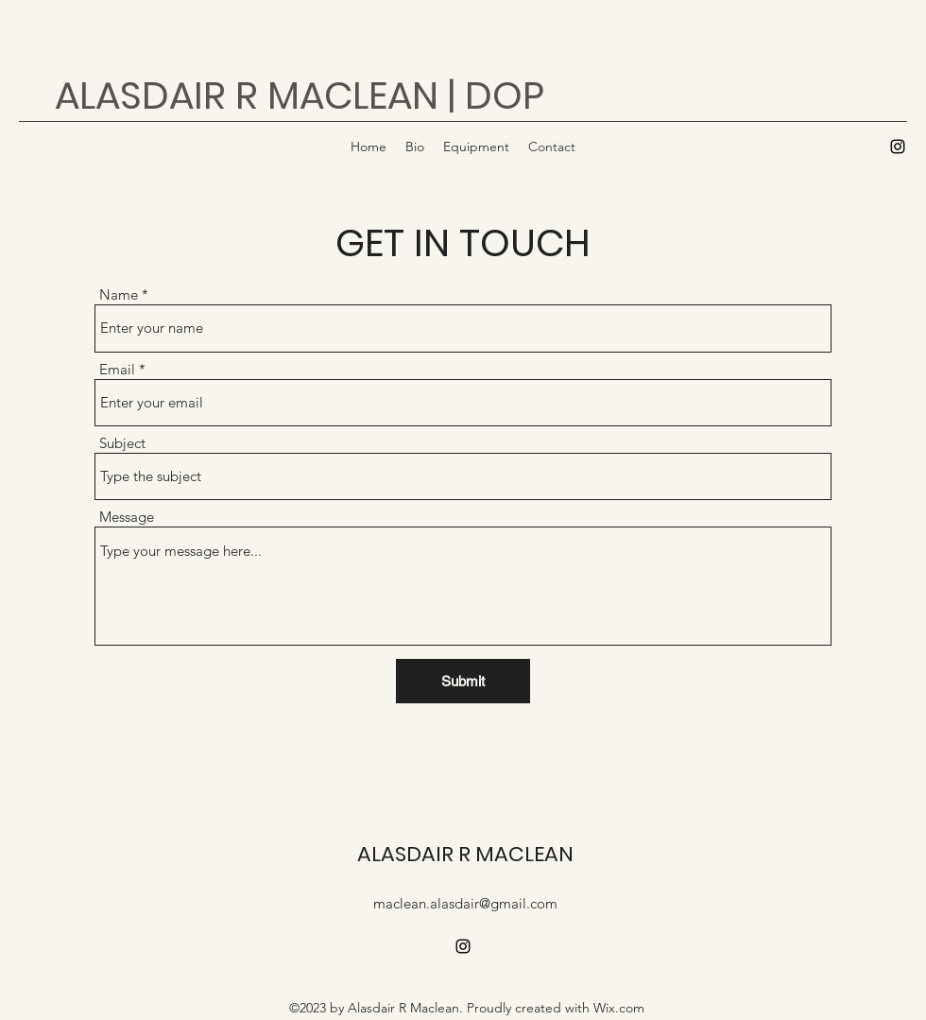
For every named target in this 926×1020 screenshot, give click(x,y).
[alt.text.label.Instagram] (897, 146)
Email (117, 369)
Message (126, 517)
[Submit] (463, 681)
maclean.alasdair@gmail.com (465, 903)
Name (118, 294)
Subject (122, 443)
